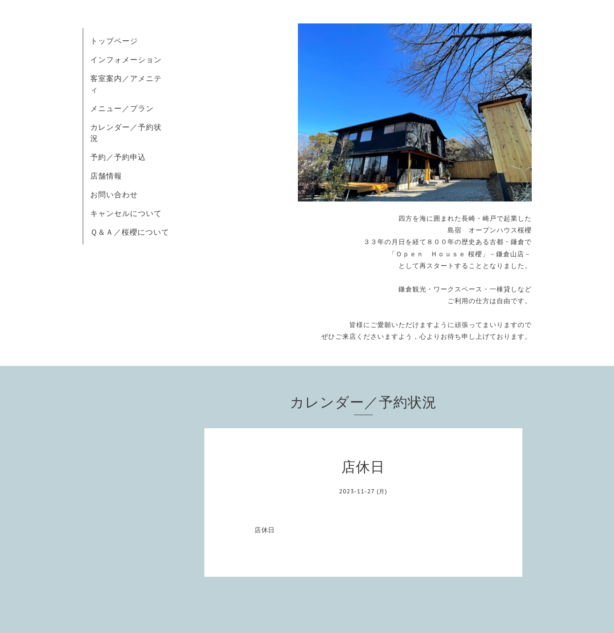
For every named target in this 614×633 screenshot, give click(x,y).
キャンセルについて (126, 213)
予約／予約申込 (118, 157)
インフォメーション (126, 59)
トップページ (114, 40)
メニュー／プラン (122, 108)
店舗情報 (106, 175)
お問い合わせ (114, 194)
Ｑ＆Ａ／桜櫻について (129, 232)
